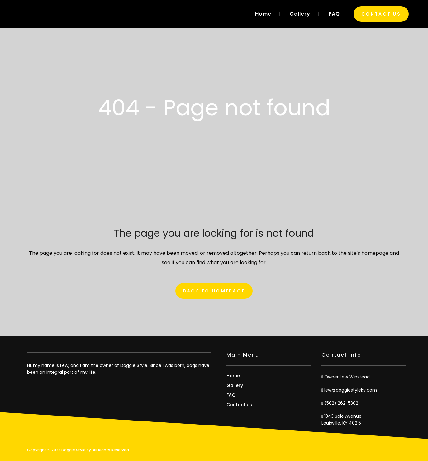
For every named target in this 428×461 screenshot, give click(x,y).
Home (233, 375)
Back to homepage (214, 291)
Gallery (234, 385)
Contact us (239, 404)
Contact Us (381, 14)
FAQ (230, 395)
